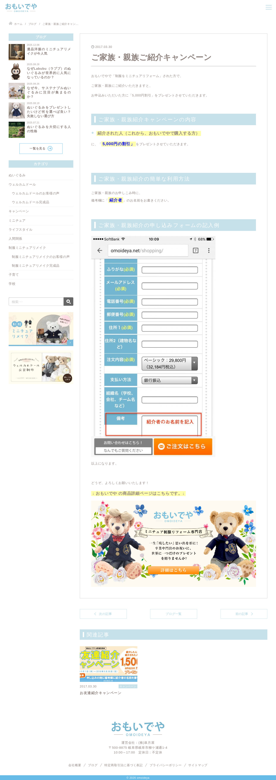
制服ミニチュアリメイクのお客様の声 (41, 256)
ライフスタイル (21, 229)
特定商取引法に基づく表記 (124, 765)
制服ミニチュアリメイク (27, 247)
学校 (12, 283)
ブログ (92, 765)
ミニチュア (17, 220)
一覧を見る (37, 148)
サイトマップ (198, 765)
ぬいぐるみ (17, 175)
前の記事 (241, 614)
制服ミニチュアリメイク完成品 (36, 265)
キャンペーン (19, 211)
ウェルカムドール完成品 (30, 202)
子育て (14, 274)
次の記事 (105, 614)
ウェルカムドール (22, 184)
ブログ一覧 (174, 614)
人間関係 (15, 238)
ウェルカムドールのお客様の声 (36, 193)
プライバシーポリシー (166, 765)
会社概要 (74, 765)
